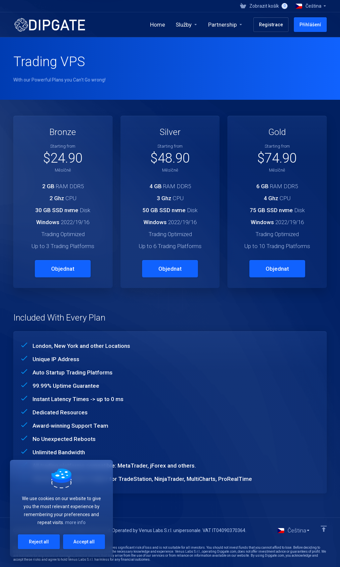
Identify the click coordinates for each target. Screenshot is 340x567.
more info (75, 522)
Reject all (39, 541)
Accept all (84, 541)
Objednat (62, 268)
